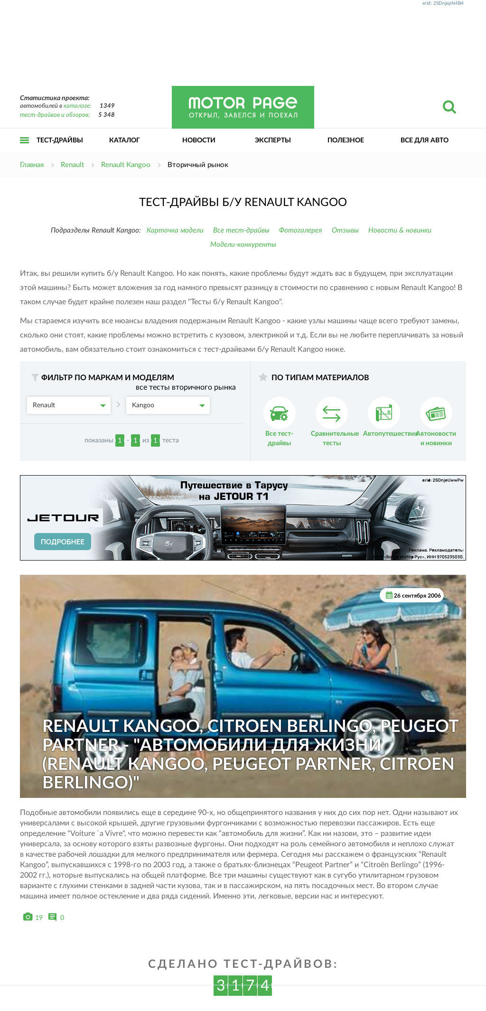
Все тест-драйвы (241, 230)
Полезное (345, 140)
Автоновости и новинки (436, 422)
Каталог (124, 140)
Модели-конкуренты (243, 244)
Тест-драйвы (60, 140)
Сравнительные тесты (335, 422)
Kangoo (168, 405)
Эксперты (273, 140)
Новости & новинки (399, 230)
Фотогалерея (300, 230)
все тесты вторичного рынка (186, 387)
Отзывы (345, 230)
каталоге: (77, 106)
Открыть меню (24, 150)
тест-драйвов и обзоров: (55, 115)
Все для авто (425, 140)
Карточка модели (175, 230)
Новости (198, 140)
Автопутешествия (390, 417)
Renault (69, 405)
